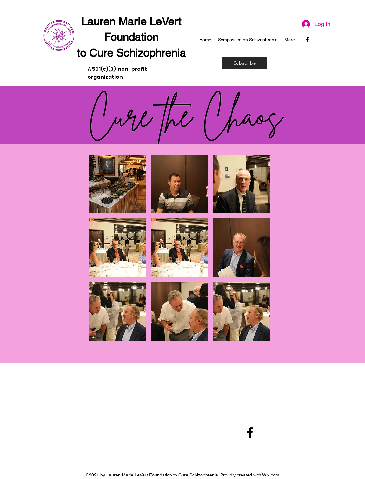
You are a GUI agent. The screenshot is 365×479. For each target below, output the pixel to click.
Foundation (131, 36)
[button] (117, 184)
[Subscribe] (244, 63)
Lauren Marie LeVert (131, 21)
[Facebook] (307, 40)
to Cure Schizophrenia (131, 52)
